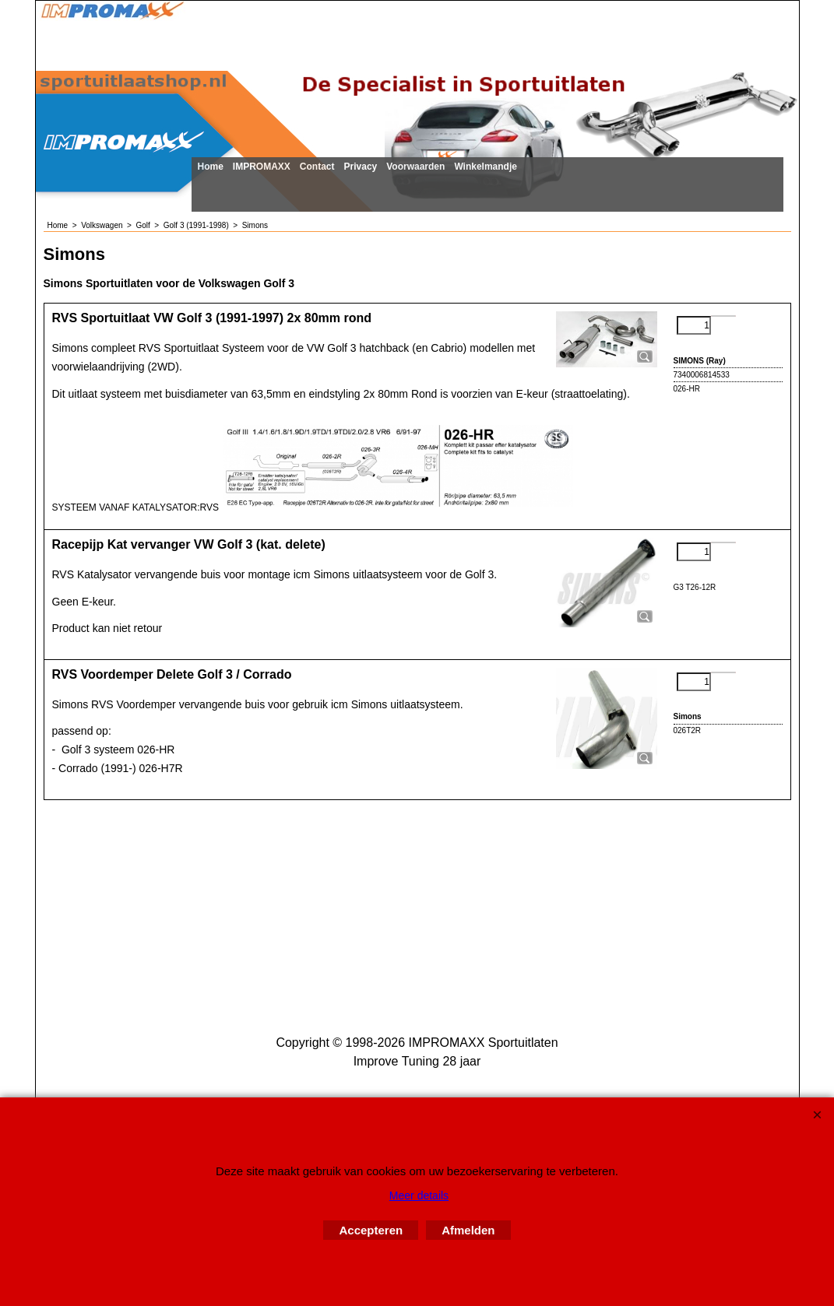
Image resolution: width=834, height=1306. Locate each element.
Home (210, 166)
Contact (317, 166)
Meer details (419, 1195)
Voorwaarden (415, 166)
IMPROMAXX (261, 166)
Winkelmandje (485, 166)
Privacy (361, 166)
